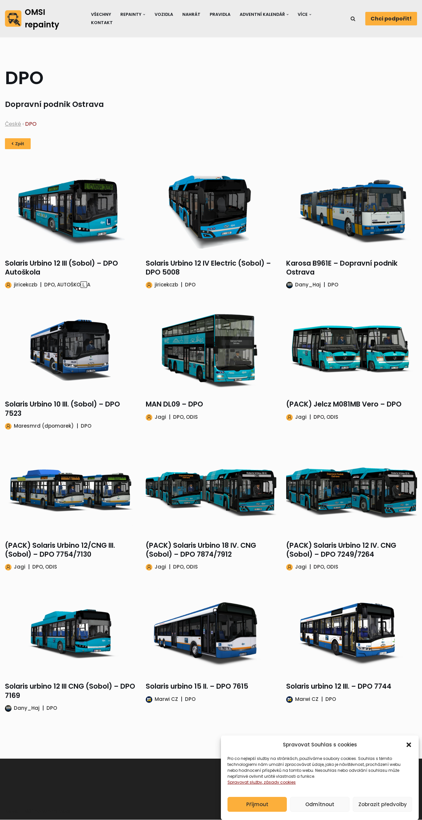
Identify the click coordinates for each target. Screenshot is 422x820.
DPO (49, 284)
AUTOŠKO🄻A (73, 284)
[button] (409, 753)
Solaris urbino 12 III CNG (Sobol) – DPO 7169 (70, 691)
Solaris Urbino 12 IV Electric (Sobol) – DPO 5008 (208, 267)
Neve (11, 811)
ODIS (192, 416)
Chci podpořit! (391, 18)
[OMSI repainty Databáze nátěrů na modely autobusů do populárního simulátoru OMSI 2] (42, 18)
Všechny (101, 14)
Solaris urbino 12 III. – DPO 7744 (338, 686)
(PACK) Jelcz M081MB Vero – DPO (344, 404)
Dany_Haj (308, 284)
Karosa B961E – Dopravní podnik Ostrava (342, 267)
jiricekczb (25, 284)
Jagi (160, 416)
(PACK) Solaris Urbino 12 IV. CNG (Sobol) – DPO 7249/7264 (341, 550)
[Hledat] (352, 18)
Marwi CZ (166, 699)
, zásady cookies (279, 790)
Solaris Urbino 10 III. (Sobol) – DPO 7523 (62, 409)
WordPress (56, 811)
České (13, 124)
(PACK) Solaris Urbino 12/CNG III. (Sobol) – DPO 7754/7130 (60, 550)
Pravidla (220, 14)
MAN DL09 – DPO (174, 404)
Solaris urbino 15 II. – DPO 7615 (197, 686)
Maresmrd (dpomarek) (44, 425)
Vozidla (164, 14)
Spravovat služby (244, 790)
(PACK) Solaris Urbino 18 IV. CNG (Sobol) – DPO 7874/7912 (201, 550)
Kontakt (102, 22)
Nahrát (191, 14)
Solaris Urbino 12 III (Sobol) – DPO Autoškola (61, 267)
